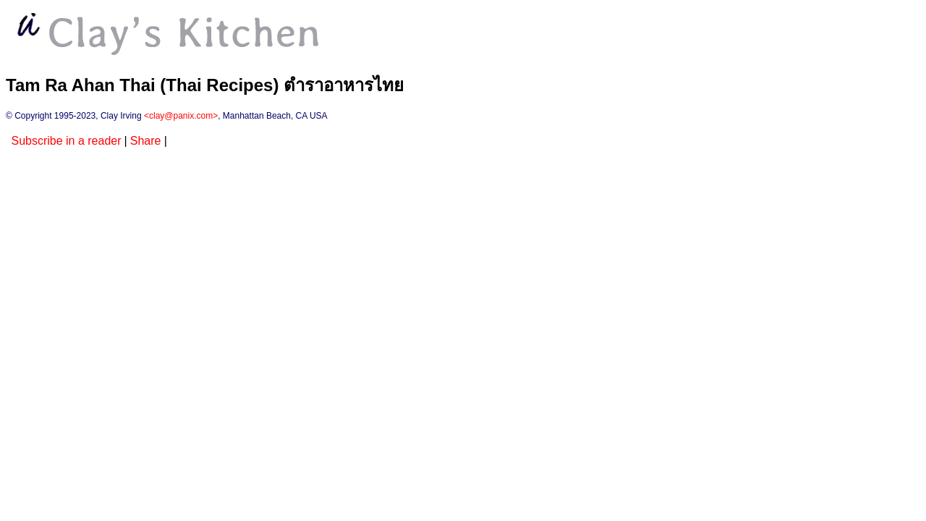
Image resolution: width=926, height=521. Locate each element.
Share (145, 141)
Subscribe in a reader (66, 141)
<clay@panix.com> (181, 116)
